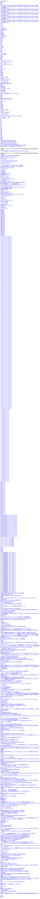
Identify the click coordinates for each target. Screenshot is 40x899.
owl (1, 49)
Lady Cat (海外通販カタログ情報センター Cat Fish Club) (11, 166)
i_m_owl (2, 47)
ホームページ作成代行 (5, 79)
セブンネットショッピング (6, 162)
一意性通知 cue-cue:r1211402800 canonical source (10, 155)
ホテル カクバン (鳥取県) (5, 721)
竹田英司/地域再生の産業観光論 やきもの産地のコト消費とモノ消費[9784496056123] (18, 632)
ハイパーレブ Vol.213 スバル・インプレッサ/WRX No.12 (12, 695)
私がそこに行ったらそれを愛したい (7, 650)
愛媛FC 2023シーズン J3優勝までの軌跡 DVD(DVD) (11, 869)
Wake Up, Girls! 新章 (4, 660)
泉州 (1, 71)
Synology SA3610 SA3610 (5, 783)
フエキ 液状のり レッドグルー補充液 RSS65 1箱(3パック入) (12, 606)
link (1, 3)
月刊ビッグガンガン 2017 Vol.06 (7, 706)
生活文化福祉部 (3, 889)
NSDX (1, 641)
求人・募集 (2, 89)
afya (1, 776)
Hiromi (1, 750)
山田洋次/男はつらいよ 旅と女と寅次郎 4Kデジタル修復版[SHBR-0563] (15, 835)
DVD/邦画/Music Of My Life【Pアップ (8, 743)
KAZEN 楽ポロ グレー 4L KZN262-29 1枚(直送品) (10, 600)
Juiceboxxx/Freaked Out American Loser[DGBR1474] (10, 608)
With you (2, 738)
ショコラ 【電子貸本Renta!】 (6, 602)
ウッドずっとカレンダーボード (7, 808)
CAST (1, 867)
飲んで (1, 607)
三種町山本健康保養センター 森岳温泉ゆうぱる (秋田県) (12, 677)
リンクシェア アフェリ (5, 61)
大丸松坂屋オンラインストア (6, 181)
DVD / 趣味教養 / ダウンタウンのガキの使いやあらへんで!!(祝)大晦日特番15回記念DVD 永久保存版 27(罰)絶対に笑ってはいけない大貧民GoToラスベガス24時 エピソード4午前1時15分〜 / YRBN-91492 (19, 666)
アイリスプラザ (3, 158)
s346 (1, 44)
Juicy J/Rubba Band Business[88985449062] (8, 713)
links (1, 94)
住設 (1, 23)
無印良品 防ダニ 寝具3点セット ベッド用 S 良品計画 (11, 680)
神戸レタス (2, 482)
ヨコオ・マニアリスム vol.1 (6, 824)
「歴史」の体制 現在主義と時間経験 (8, 891)
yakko (1, 46)
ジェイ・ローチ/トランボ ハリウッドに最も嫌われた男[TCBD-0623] (14, 766)
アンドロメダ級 (3, 700)
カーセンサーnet (3, 168)
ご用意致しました (4, 622)
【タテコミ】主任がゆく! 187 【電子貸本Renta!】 (10, 691)
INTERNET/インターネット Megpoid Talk (8, 805)
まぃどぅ (2, 27)
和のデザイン (3, 662)
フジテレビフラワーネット (6, 195)
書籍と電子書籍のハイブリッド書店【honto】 (9, 183)
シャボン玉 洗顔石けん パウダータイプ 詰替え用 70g (11, 661)
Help (1, 887)
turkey (1, 50)
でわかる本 (2, 800)
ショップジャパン (4, 208)
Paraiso (1, 664)
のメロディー (3, 627)
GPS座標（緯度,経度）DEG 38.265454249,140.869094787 (12, 838)
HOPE (1, 896)
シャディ (2, 190)
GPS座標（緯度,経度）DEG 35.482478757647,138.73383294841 (13, 815)
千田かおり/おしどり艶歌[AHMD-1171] (8, 863)
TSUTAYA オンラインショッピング (7, 157)
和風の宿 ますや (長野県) (5, 874)
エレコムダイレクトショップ (6, 193)
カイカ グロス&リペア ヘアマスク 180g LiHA (9, 682)
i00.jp (1, 57)
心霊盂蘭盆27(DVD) (4, 856)
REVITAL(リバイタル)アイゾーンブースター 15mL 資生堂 (12, 730)
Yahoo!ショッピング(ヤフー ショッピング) (9, 156)
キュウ (1, 24)
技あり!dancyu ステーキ (5, 652)
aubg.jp (1, 56)
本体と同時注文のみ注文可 (6, 696)
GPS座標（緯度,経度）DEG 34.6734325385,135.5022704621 (12, 810)
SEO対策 (2, 78)
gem (1, 48)
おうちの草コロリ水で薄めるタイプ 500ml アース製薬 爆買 (12, 638)
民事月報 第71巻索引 (4, 729)
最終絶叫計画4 (3, 798)
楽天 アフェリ (3, 63)
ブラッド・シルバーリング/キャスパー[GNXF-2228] (11, 672)
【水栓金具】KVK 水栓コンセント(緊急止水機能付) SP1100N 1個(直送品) (15, 628)
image (1, 732)
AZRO (1, 895)
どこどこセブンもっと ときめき (7, 740)
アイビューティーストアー (6, 236)
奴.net (1, 39)
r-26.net (1, 30)
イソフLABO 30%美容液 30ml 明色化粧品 (9, 812)
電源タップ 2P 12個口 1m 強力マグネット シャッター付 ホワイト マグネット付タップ (18, 597)
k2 (0, 43)
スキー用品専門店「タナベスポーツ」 (8, 552)
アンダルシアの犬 (4, 851)
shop (1, 58)
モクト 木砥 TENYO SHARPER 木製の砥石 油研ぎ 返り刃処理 (13, 145)
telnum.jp (2, 32)
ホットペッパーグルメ (5, 177)
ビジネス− (2, 621)
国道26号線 (2, 87)
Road (1, 711)
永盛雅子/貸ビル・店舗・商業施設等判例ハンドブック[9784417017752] (15, 791)
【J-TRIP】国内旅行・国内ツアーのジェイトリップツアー (12, 187)
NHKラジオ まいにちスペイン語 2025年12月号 (10, 839)
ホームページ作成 (4, 77)
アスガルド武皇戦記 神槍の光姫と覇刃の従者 (9, 769)
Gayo (1, 797)
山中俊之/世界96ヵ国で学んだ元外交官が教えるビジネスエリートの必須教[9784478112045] (19, 630)
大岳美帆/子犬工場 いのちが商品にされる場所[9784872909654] (13, 705)
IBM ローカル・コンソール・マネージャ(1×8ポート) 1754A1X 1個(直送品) (15, 618)
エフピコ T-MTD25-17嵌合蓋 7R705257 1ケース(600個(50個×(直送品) (14, 718)
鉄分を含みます (3, 701)
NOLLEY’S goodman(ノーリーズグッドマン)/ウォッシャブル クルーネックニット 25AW (18, 699)
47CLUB (2, 197)
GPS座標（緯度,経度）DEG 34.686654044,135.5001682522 (12, 733)
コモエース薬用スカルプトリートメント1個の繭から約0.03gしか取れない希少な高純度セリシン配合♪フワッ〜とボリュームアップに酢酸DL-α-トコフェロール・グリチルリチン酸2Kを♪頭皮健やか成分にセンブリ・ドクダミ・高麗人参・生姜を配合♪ (19, 635)
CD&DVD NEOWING (4, 191)
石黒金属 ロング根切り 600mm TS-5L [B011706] (10, 771)
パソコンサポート (4, 80)
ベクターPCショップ (4, 179)
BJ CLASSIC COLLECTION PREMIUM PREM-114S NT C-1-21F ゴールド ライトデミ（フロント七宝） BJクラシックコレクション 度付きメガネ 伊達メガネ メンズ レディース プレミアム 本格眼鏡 (19, 748)
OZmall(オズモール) (4, 174)
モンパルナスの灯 (4, 702)
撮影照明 (2, 814)
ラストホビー (3, 794)
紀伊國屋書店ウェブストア (6, 173)
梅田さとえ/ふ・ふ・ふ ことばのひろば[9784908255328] (12, 727)
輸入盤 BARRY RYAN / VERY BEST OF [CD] (9, 739)
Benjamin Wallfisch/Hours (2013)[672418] (8, 777)
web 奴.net (2, 37)
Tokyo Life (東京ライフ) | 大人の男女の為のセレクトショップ (13, 184)
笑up (1, 55)
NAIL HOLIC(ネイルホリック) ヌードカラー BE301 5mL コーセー (14, 781)
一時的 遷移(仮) (3, 53)
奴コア (1, 40)
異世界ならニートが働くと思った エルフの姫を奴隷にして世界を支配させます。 (17, 659)
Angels (1, 850)
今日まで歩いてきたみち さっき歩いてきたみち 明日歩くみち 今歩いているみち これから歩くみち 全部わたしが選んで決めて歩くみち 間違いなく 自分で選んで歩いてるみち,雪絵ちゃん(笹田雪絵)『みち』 (19, 6)
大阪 (1, 69)
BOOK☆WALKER (4, 201)
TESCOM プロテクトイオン (6, 690)
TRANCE (2, 615)
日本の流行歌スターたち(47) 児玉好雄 (8, 795)
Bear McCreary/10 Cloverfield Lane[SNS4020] (9, 719)
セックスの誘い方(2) (4, 770)
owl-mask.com (3, 28)
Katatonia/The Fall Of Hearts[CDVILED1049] (9, 656)
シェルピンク (3, 852)
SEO (1, 67)
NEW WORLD (3, 763)
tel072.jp (2, 33)
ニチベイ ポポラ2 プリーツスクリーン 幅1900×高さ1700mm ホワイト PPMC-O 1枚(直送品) (19, 780)
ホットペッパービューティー (6, 186)
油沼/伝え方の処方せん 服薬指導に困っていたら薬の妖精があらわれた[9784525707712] (18, 784)
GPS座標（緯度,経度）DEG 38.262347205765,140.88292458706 (13, 853)
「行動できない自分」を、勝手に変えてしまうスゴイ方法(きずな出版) (15, 830)
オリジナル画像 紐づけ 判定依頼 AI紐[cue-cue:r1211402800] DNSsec (14, 150)
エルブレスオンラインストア (6, 200)
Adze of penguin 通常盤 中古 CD (6, 612)
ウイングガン (3, 886)
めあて (1, 792)
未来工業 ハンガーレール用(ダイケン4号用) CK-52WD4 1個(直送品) (14, 671)
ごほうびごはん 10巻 (4, 623)
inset (1, 604)
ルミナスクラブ (3, 199)
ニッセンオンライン (4, 163)
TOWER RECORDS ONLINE (6, 188)
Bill (1, 669)
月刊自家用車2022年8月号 (5, 826)
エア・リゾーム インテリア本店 (7, 537)
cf (0, 52)
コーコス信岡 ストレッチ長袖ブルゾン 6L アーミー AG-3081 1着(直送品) (15, 689)
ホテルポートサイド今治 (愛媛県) (7, 757)
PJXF (1, 885)
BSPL (1, 880)
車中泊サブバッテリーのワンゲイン (7, 601)
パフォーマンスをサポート (6, 806)
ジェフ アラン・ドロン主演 (6, 625)
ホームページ (3, 68)
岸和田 (1, 72)
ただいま (2, 753)
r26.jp (1, 31)
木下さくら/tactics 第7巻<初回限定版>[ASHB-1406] (10, 724)
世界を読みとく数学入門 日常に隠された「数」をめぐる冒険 (13, 658)
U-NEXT (2, 206)
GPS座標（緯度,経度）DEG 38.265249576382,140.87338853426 (13, 626)
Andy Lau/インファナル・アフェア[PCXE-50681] (10, 855)
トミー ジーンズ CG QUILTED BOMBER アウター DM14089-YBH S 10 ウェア (16, 720)
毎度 (1, 84)
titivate (1, 547)
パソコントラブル (4, 82)
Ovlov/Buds (5, 712)
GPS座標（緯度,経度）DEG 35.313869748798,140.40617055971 (13, 619)
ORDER (2, 596)
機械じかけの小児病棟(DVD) (6, 888)
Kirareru (2, 892)
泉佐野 (1, 74)
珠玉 (1, 42)
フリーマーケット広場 (5, 88)
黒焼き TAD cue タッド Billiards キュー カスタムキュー (11, 146)
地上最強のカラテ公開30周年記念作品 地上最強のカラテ (12, 704)
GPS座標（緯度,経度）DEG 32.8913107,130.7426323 (11, 857)
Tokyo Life (2, 213)
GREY (1, 731)
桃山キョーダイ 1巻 (4, 862)
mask (1, 51)
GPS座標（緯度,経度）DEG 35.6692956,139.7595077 (11, 595)
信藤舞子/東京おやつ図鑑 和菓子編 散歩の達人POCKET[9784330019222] (15, 876)
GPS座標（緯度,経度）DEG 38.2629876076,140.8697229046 (12, 811)
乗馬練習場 (2, 799)
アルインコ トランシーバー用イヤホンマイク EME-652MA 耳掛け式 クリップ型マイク (18, 843)
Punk (1, 844)
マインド (2, 26)
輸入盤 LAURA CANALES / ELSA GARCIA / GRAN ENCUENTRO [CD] (15, 837)
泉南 (1, 76)
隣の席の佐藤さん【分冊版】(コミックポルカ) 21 (10, 883)
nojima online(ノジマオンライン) (7, 167)
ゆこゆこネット (3, 172)
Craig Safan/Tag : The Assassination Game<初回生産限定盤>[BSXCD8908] (15, 873)
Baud (1, 620)
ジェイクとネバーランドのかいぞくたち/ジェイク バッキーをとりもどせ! (15, 775)
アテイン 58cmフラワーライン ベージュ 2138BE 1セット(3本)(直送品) (14, 616)
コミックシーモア (4, 202)
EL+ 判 (1, 861)
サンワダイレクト (4, 203)
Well (1, 707)
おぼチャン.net (3, 35)
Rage (1, 823)
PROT (1, 875)
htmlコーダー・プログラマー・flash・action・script (10, 115)
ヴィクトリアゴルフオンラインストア (8, 161)
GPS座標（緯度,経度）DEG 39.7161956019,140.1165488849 (12, 778)
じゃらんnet (2, 170)
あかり (1, 722)
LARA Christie (3, 207)
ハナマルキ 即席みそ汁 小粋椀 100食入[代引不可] (10, 737)
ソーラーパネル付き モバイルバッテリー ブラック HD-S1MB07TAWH (15, 834)
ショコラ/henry (3, 684)
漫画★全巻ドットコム (5, 637)
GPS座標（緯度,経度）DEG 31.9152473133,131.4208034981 (12, 593)
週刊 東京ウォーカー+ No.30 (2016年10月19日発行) (10, 714)
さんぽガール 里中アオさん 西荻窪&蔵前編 (9, 673)
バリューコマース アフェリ (6, 64)
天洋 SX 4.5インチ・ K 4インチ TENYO (8, 142)
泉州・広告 (2, 85)
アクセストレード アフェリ (6, 60)
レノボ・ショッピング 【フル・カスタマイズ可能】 (11, 165)
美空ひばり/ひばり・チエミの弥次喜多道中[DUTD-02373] (12, 742)
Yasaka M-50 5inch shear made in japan (7, 140)
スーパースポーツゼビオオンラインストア (9, 160)
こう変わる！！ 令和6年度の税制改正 (8, 789)
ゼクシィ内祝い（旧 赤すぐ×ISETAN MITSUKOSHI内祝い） (13, 182)
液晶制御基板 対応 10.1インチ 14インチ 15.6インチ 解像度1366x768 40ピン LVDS (17, 801)
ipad (1, 698)
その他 (1, 631)
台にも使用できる (4, 668)
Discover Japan (3, 598)
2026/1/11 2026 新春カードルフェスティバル (9, 93)
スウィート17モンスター (5, 786)
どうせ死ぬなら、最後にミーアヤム (7, 648)
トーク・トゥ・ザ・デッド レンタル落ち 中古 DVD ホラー (12, 881)
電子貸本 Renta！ (4, 189)
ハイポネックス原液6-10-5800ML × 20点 (8, 858)
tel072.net (2, 34)
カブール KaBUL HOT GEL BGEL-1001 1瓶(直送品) (10, 603)
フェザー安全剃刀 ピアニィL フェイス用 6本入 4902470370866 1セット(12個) (16, 841)
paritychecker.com (3, 29)
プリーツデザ (3, 685)
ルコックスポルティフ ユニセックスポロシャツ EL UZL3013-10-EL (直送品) (16, 782)
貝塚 (1, 73)
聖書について (3, 639)
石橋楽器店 (2, 171)
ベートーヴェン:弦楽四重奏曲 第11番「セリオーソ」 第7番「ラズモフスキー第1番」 (18, 833)
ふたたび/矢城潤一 (4, 860)
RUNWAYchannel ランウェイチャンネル (8, 515)
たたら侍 (2, 832)
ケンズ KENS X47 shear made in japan (8, 141)
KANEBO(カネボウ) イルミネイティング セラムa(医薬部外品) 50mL (14, 764)
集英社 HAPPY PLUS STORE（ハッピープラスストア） (11, 194)
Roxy (1, 809)
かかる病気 (2, 822)
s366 (1, 45)
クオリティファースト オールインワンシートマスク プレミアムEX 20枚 (15, 683)
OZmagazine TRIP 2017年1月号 (6, 594)
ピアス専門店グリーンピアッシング (7, 178)
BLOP (1, 882)
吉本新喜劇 (2, 872)
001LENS (2, 209)
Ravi (1, 827)
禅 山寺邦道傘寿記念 (4, 688)
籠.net (1, 38)
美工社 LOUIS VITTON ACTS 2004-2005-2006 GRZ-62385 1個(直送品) (14, 870)
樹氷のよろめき (3, 768)
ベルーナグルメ (3, 196)
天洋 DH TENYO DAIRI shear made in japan (9, 144)
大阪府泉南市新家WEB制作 (6, 83)
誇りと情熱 (2, 820)
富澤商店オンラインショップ (6, 205)
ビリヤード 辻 (3, 92)
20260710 (2, 2)
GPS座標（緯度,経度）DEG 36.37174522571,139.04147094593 (12, 793)
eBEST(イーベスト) (4, 176)
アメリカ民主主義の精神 (5, 687)
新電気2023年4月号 (4, 821)
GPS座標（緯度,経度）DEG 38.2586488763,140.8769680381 (12, 868)
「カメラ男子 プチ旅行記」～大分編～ (8, 765)
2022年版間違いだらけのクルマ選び (7, 840)
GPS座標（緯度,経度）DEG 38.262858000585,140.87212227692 (13, 649)
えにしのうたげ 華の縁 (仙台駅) (7, 816)
